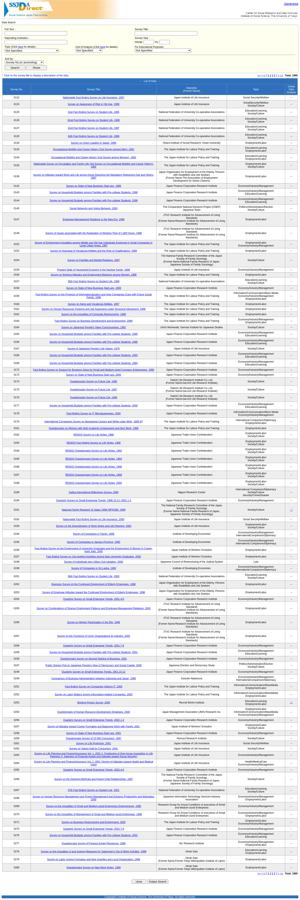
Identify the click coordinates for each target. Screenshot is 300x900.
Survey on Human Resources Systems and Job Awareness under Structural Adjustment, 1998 (94, 309)
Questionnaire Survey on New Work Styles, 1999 (93, 867)
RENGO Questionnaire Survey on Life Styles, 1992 (93, 450)
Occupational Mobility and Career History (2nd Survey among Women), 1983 (93, 157)
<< (259, 75)
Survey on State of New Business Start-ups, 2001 (93, 733)
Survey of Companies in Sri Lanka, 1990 (93, 568)
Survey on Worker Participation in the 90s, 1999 (93, 622)
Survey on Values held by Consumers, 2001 (93, 748)
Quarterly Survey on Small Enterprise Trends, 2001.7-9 (93, 645)
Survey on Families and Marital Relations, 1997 (93, 260)
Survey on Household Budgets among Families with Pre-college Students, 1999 (94, 200)
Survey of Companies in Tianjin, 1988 (93, 533)
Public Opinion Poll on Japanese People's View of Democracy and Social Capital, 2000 (93, 665)
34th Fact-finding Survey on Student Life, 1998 (93, 136)
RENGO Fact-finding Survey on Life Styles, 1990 (93, 442)
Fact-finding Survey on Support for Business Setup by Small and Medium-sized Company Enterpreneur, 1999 (93, 369)
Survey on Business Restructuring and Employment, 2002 (93, 822)
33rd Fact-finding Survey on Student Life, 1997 (93, 128)
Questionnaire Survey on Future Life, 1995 (93, 381)
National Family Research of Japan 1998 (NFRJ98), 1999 (93, 509)
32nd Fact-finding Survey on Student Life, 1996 (94, 120)
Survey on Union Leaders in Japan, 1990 (93, 142)
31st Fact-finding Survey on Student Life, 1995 (93, 112)
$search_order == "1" (24, 62)
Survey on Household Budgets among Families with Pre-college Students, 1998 (94, 192)
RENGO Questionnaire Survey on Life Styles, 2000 (93, 483)
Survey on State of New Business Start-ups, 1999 (93, 288)
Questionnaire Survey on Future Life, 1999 (93, 397)
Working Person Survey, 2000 (93, 702)
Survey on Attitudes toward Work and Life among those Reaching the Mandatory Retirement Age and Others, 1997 (93, 176)
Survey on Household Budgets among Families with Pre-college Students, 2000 (94, 405)
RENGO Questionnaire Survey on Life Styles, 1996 (93, 466)
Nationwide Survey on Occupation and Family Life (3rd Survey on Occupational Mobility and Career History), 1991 (94, 165)
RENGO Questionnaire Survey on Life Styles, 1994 (93, 458)
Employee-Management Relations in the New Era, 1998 (93, 219)
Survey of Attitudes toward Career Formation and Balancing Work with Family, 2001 (94, 726)
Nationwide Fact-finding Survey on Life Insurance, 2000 (93, 519)
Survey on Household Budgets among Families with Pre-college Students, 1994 (94, 363)
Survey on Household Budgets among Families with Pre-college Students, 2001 (94, 652)
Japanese (291, 4)
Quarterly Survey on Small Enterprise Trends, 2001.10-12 (93, 671)
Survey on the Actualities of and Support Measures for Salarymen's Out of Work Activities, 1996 (93, 851)
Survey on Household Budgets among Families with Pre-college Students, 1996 (94, 341)
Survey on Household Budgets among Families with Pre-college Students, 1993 (94, 355)
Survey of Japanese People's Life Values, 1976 (94, 348)
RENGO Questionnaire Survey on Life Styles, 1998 (93, 474)
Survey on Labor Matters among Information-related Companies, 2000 (93, 694)
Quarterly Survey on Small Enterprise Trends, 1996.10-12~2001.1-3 (93, 500)
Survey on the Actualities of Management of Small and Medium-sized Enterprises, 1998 (93, 814)
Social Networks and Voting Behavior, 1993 (93, 208)
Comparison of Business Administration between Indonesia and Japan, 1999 (93, 678)
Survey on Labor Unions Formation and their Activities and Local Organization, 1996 (93, 859)
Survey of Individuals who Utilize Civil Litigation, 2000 (93, 561)
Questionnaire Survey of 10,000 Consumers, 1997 (93, 738)
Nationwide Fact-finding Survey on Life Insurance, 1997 (93, 97)
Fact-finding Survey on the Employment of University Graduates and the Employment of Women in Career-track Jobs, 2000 (94, 550)
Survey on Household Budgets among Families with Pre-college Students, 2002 (94, 835)
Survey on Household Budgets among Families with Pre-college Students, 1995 (94, 334)
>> (281, 75)
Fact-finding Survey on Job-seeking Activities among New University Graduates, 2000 (93, 556)
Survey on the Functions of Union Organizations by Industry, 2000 (93, 636)
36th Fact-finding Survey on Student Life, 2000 (93, 576)
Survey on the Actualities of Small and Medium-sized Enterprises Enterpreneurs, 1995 (93, 806)
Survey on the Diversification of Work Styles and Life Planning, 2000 (93, 526)
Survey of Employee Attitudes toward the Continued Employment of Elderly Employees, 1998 (93, 592)
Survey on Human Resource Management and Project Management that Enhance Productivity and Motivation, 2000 (93, 798)
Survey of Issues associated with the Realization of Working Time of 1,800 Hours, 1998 (93, 233)
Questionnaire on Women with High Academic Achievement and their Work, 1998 (93, 428)
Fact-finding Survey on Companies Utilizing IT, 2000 (93, 686)
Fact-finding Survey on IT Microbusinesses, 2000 (93, 413)
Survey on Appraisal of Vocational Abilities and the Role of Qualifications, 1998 (93, 250)
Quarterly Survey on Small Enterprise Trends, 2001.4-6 (93, 599)
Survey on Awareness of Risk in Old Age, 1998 (93, 104)
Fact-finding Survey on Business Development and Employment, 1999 (93, 320)
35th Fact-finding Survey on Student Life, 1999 (93, 281)
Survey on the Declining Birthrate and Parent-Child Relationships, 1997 (93, 779)
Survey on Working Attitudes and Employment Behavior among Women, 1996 (93, 274)
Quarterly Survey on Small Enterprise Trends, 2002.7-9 (93, 828)
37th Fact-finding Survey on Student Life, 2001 (93, 790)
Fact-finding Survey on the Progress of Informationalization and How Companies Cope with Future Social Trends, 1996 (93, 296)
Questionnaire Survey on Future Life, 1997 (93, 389)
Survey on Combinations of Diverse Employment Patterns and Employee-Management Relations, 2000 (94, 608)
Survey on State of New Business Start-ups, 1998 (93, 185)
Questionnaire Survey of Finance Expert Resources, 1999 (94, 843)
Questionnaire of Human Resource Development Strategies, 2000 (93, 712)
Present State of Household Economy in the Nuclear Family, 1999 (93, 269)
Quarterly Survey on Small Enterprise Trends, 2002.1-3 (93, 720)
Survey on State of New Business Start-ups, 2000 (93, 374)
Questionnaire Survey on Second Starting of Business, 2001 (93, 658)
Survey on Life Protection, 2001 (93, 743)
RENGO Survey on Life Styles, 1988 (93, 434)
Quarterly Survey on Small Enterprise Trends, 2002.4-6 (93, 769)
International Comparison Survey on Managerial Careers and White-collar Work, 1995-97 (93, 421)
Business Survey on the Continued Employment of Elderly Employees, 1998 (93, 584)
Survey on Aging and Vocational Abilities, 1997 (93, 304)
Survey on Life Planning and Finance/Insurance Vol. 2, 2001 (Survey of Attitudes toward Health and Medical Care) (93, 763)
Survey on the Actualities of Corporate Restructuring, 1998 (93, 314)
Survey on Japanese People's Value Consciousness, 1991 (93, 327)
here (20, 46)
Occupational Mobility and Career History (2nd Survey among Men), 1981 (93, 149)
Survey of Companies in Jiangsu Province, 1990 (93, 542)
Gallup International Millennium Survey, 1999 (93, 492)
